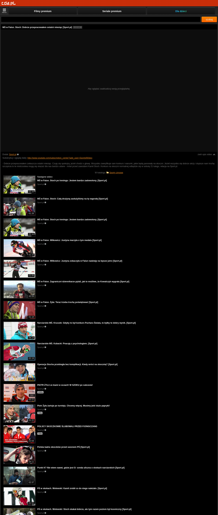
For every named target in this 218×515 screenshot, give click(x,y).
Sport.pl (12, 154)
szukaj (209, 19)
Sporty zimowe (116, 172)
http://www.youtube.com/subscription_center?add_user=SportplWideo (59, 158)
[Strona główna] (9, 3)
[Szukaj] (101, 19)
